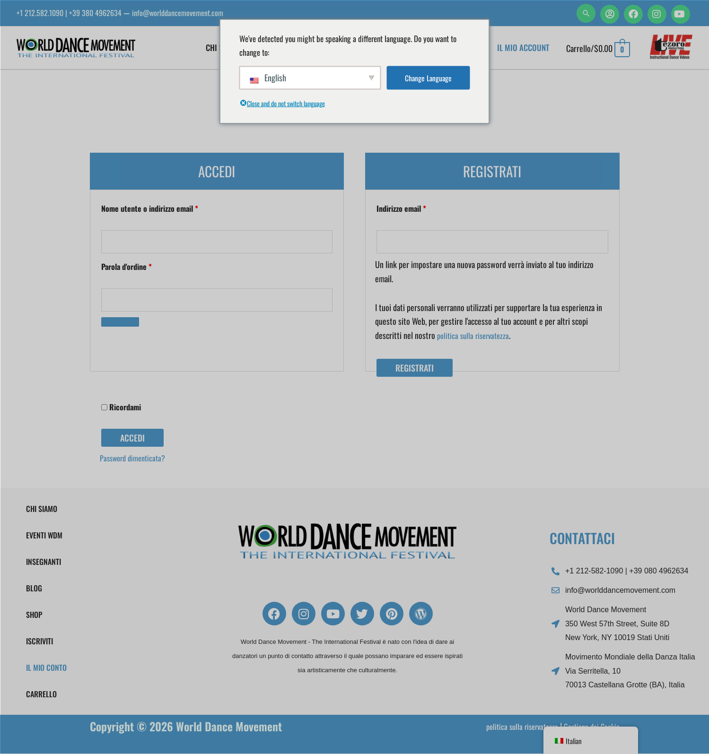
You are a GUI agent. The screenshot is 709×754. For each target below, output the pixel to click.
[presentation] (164, 349)
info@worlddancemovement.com (194, 13)
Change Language (428, 78)
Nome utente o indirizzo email (164, 208)
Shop (34, 615)
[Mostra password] (120, 324)
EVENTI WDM (44, 535)
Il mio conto (46, 668)
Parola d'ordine (141, 267)
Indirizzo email (415, 208)
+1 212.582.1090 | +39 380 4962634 (74, 13)
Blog (34, 588)
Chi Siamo (41, 509)
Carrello (41, 694)
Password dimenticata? (136, 460)
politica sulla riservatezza (476, 336)
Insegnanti (43, 562)
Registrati (414, 370)
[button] (586, 13)
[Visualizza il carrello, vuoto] (598, 49)
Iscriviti (39, 641)
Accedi (132, 440)
